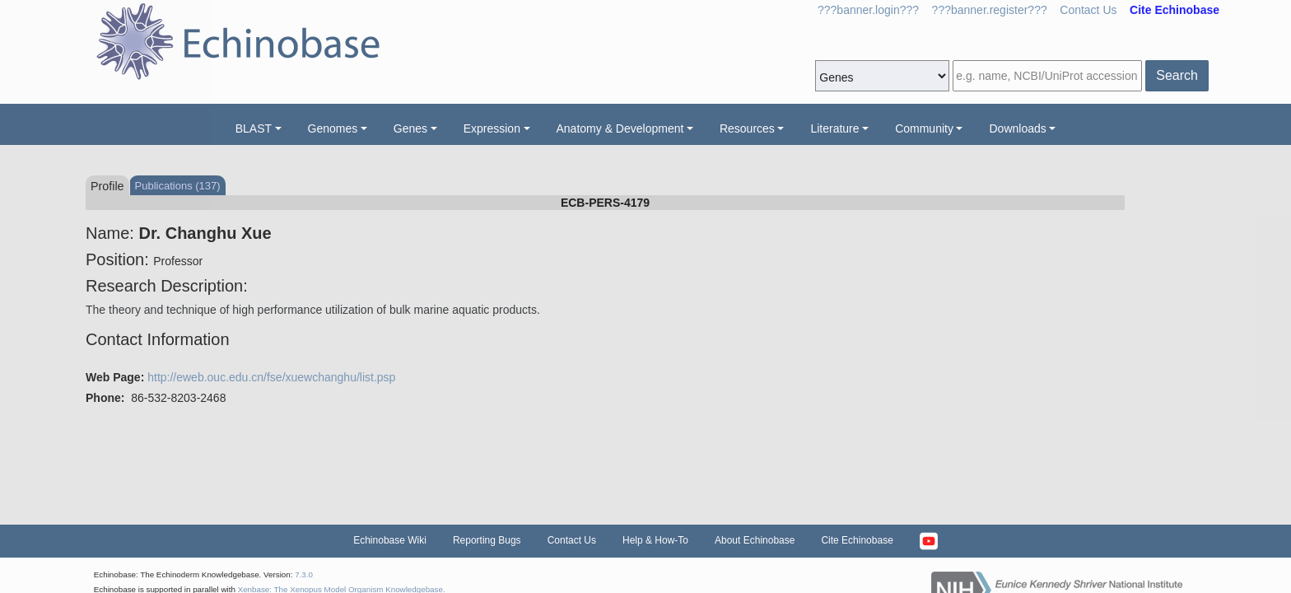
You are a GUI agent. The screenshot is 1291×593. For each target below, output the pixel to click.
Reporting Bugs (487, 540)
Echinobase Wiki (389, 540)
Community (924, 128)
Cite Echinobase (857, 540)
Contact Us (1088, 9)
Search (1177, 75)
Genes (410, 128)
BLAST (253, 128)
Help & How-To (655, 540)
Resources (747, 128)
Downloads (1017, 128)
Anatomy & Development (620, 128)
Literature (834, 128)
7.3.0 (304, 574)
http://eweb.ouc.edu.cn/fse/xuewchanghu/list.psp (271, 377)
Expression (492, 128)
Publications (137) (178, 186)
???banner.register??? (989, 9)
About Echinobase (755, 540)
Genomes (333, 128)
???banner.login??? (868, 9)
